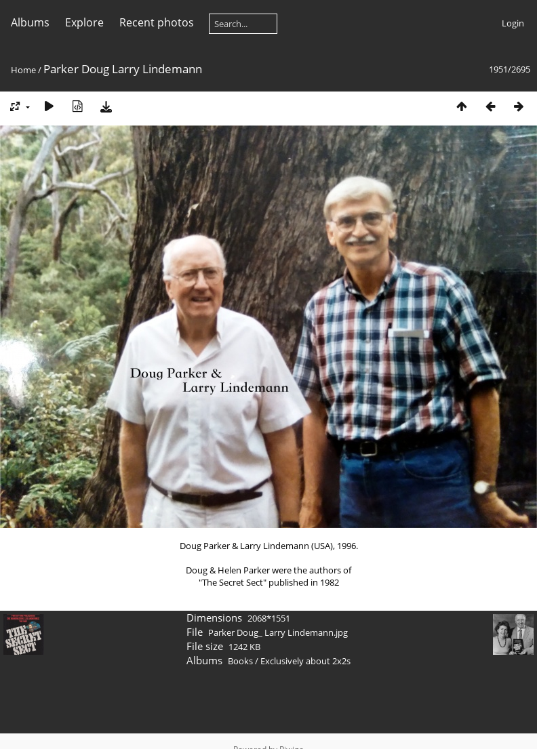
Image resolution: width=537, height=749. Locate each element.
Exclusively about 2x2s (305, 661)
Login (513, 23)
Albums (30, 22)
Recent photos (156, 22)
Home (23, 70)
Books (240, 661)
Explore (84, 22)
